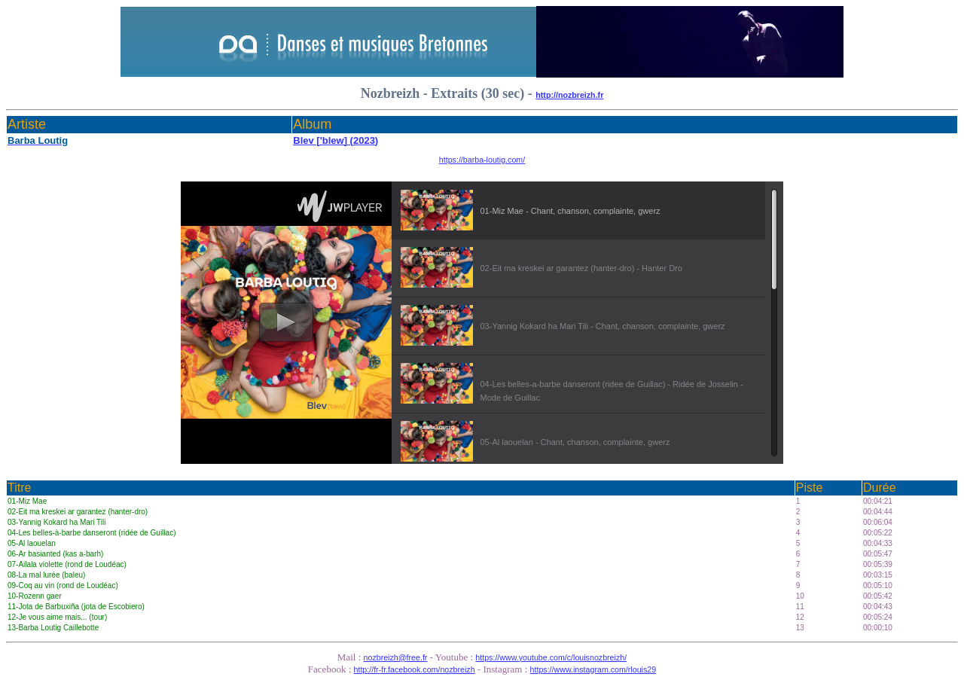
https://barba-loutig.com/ (482, 159)
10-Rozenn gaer (35, 596)
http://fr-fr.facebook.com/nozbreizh (414, 669)
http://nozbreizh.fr (569, 94)
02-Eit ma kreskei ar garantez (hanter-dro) (78, 512)
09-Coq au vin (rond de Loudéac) (63, 585)
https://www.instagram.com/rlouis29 (593, 669)
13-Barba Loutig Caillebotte (53, 628)
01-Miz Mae (27, 501)
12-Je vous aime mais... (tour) (57, 617)
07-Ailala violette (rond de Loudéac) (67, 564)
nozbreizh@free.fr (396, 657)
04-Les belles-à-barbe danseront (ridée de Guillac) (91, 533)
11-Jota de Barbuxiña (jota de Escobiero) (76, 606)
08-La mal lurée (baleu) (46, 575)
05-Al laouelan (32, 543)
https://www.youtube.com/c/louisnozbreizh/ (551, 657)
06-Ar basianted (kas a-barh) (55, 554)
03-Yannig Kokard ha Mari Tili (56, 522)
